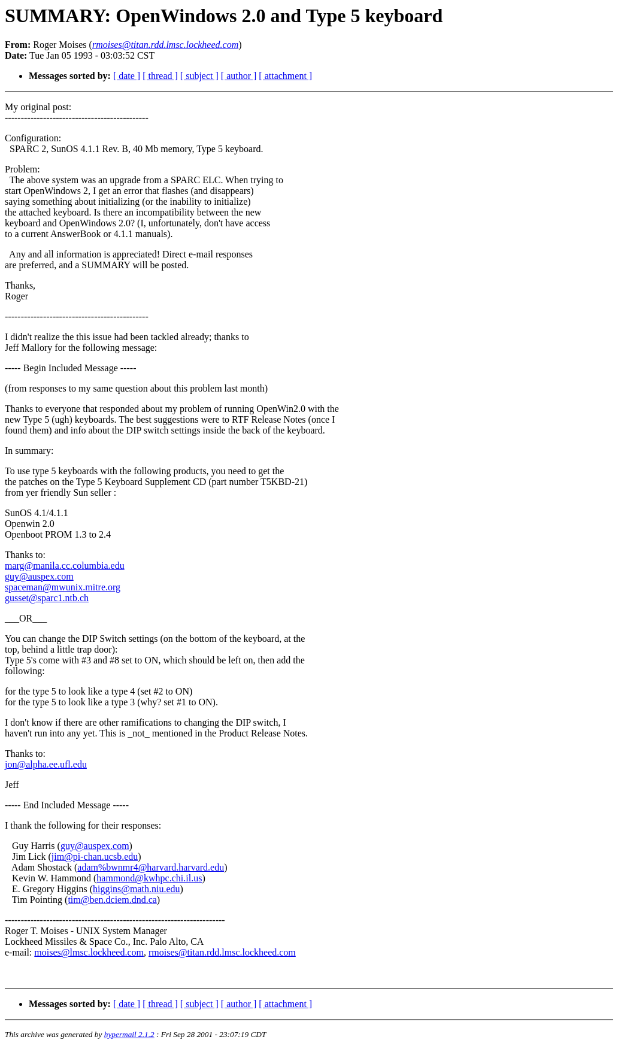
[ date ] (126, 76)
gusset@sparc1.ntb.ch (47, 598)
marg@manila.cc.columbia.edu (65, 565)
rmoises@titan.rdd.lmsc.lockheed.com (222, 952)
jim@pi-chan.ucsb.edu (94, 856)
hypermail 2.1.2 (129, 1034)
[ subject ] (199, 76)
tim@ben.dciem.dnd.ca (112, 900)
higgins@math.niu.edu (136, 889)
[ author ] (239, 76)
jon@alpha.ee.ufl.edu (46, 764)
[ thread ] (160, 76)
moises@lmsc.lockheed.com (89, 952)
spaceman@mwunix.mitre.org (62, 587)
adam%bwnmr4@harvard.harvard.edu (150, 867)
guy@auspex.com (39, 576)
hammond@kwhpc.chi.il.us (149, 878)
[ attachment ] (285, 76)
